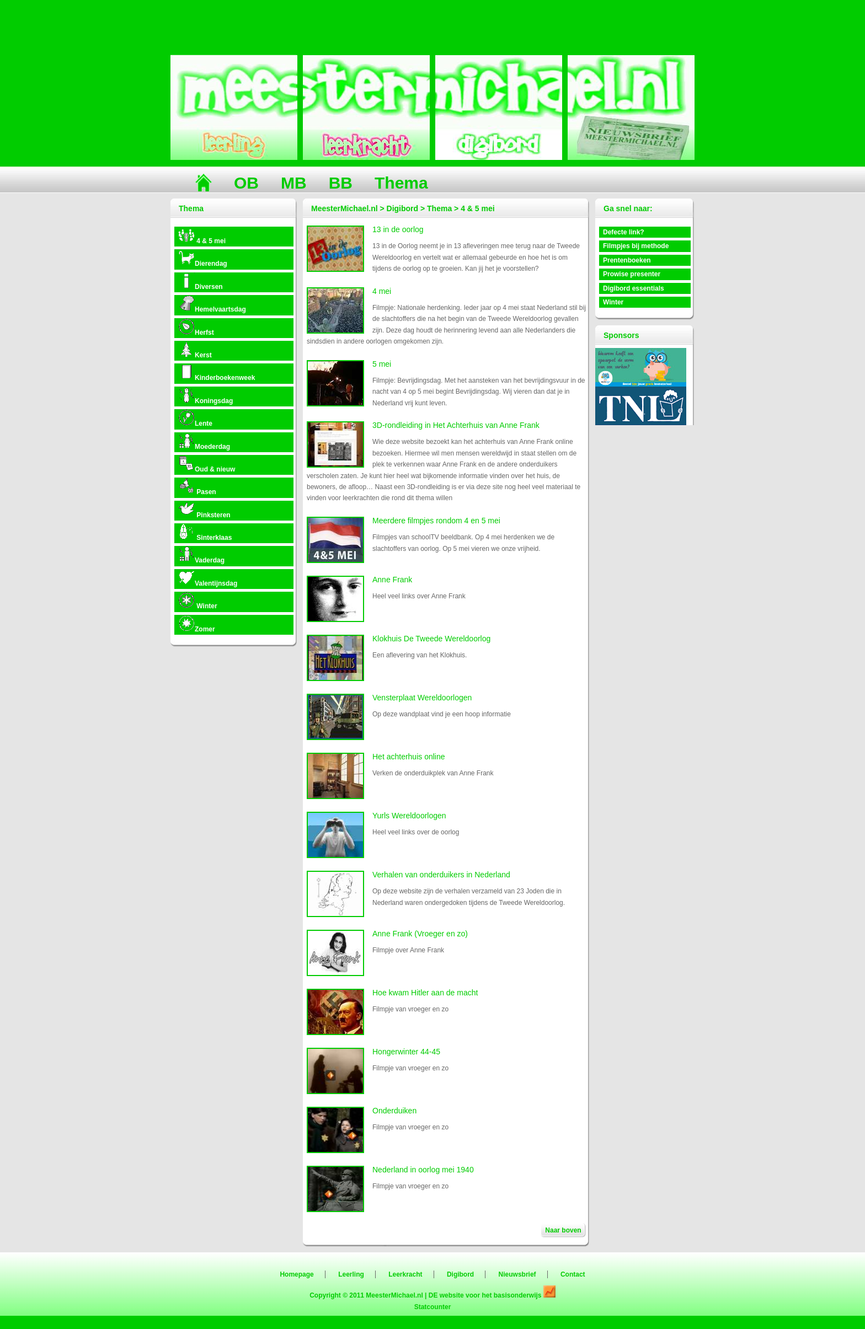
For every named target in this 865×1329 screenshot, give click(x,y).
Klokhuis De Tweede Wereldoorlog (431, 638)
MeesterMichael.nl (394, 1295)
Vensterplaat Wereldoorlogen (422, 697)
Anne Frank (392, 579)
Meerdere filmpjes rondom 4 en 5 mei (436, 520)
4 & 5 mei (202, 236)
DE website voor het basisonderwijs (486, 1295)
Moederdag (204, 441)
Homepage (296, 1274)
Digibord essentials (633, 288)
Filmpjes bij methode (636, 246)
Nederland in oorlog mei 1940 (423, 1169)
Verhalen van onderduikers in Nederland (441, 874)
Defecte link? (623, 232)
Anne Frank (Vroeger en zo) (420, 933)
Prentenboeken (627, 260)
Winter (197, 601)
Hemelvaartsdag (212, 304)
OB (246, 183)
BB (341, 183)
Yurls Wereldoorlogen (409, 815)
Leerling (351, 1274)
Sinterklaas (205, 532)
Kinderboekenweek (216, 372)
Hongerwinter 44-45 (406, 1051)
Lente (195, 418)
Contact (572, 1274)
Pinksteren (204, 510)
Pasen (197, 487)
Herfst (196, 327)
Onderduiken (394, 1110)
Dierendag (202, 258)
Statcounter (432, 1307)
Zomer (196, 624)
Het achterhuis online (408, 756)
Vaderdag (201, 555)
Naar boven (563, 1230)
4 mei (381, 291)
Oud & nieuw (206, 464)
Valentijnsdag (207, 578)
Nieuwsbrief (517, 1274)
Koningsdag (205, 396)
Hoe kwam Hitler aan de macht (425, 992)
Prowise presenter (631, 274)
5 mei (381, 364)
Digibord (460, 1274)
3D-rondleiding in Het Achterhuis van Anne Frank (456, 425)
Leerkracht (405, 1274)
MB (294, 183)
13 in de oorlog (398, 229)
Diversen (200, 281)
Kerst (195, 350)
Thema (401, 183)
